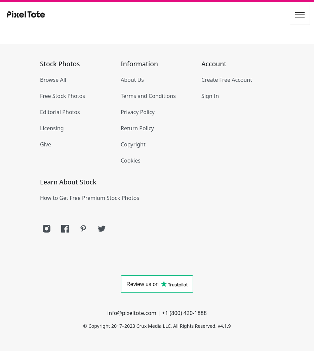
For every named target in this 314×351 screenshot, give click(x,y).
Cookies (131, 160)
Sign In (210, 96)
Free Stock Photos (62, 96)
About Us (132, 79)
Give (45, 144)
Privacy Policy (138, 112)
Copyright (133, 144)
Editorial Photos (60, 112)
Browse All (53, 79)
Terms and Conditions (148, 96)
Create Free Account (226, 79)
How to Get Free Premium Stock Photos (89, 198)
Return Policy (137, 128)
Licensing (52, 128)
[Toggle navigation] (300, 15)
